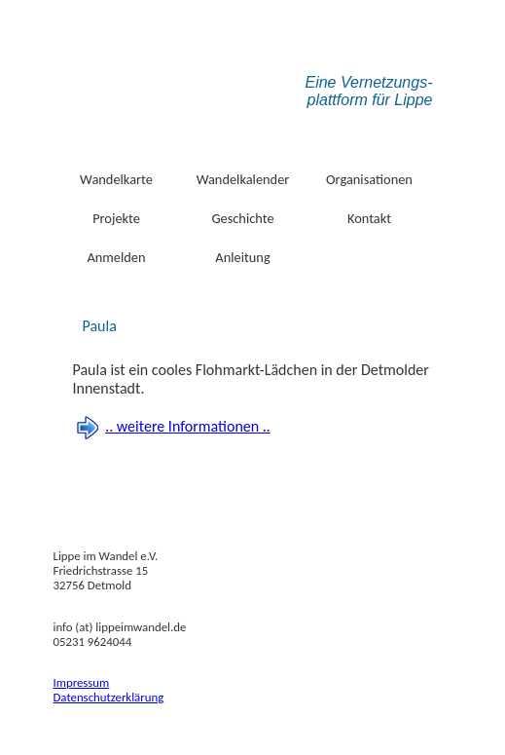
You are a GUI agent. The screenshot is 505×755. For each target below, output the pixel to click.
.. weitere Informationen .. (188, 426)
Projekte (116, 218)
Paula (100, 326)
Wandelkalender (243, 179)
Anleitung (242, 257)
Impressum (82, 682)
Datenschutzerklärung (109, 697)
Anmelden (116, 257)
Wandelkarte (116, 179)
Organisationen (369, 179)
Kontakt (369, 218)
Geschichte (242, 218)
